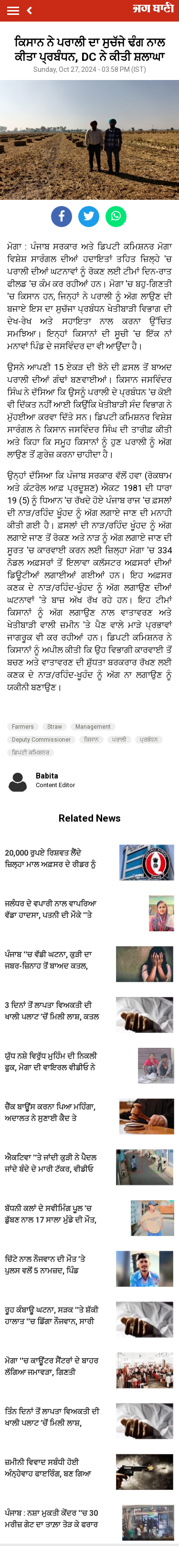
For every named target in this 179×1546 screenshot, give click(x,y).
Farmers (23, 726)
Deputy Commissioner (41, 739)
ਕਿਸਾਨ (91, 739)
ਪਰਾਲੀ (119, 739)
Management (93, 726)
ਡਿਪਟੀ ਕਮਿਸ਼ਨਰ (30, 752)
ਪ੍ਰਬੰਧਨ (149, 739)
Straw (54, 726)
